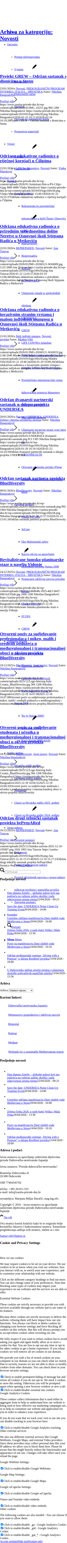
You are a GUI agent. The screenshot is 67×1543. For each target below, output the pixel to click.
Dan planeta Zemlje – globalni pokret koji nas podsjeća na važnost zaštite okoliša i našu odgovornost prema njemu (33, 896)
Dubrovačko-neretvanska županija (23, 1005)
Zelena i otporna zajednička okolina (20, 419)
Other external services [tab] (13, 1430)
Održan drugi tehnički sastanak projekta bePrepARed (29, 820)
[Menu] (14, 939)
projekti (4, 339)
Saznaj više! (7, 1235)
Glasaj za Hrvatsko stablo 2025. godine (36, 802)
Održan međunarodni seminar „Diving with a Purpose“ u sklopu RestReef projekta (33, 957)
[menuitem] (40, 343)
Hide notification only (30, 1541)
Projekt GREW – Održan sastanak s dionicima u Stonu (33, 78)
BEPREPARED (25, 248)
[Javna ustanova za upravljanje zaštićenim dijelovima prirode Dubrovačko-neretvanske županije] (27, 16)
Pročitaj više (8, 101)
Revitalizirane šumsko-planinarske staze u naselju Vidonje (32, 562)
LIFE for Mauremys (27, 168)
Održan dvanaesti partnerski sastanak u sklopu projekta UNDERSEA (26, 404)
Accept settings (9, 1541)
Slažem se (19, 1235)
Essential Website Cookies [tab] (15, 1298)
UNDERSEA (34, 416)
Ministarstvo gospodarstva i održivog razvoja (30, 1014)
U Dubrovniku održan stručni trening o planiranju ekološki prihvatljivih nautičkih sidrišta (35, 972)
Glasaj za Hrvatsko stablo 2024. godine (36, 815)
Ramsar (8, 1033)
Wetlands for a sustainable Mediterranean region (32, 1051)
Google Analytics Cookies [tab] (15, 1393)
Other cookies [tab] (8, 1509)
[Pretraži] (14, 927)
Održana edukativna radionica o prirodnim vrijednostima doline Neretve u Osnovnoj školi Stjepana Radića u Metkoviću (31, 233)
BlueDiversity (24, 490)
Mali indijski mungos (28, 336)
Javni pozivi (40, 665)
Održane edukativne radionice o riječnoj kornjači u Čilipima (29, 158)
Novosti (20, 88)
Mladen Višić (25, 339)
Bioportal (9, 1024)
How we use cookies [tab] (12, 1257)
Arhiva (4, 990)
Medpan (9, 1042)
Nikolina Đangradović (13, 668)
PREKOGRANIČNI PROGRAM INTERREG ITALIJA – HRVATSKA (32, 90)
